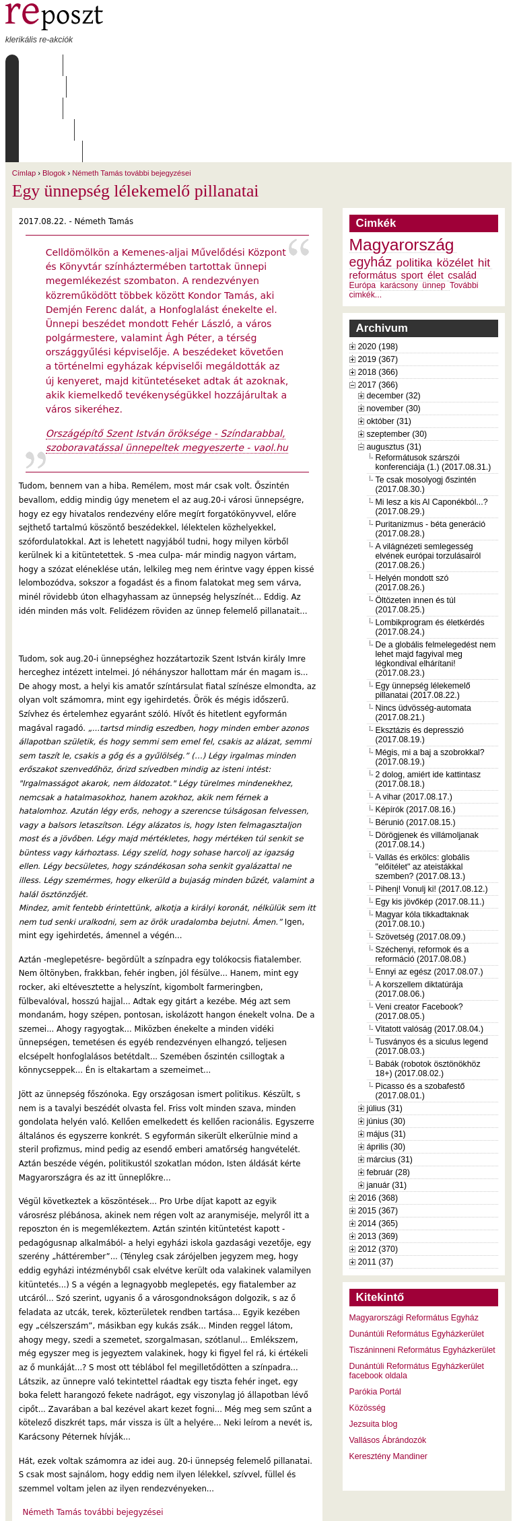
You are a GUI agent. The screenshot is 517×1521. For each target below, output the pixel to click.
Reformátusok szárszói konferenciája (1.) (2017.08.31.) (433, 376)
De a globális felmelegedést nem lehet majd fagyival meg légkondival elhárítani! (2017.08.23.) (436, 573)
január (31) (387, 1099)
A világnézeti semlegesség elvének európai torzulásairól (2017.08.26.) (428, 470)
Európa (362, 199)
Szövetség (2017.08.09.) (421, 850)
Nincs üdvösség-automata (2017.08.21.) (423, 626)
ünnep (433, 199)
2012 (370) (378, 1163)
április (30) (386, 1060)
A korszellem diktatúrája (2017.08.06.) (419, 903)
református (373, 189)
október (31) (389, 335)
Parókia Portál (375, 1305)
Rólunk (90, 65)
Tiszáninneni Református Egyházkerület (422, 1264)
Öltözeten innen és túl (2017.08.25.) (416, 518)
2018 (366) (378, 286)
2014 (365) (378, 1137)
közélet (455, 176)
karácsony (399, 199)
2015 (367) (378, 1124)
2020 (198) (378, 260)
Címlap (37, 65)
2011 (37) (376, 1175)
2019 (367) (378, 273)
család (462, 189)
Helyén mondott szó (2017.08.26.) (412, 496)
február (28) (388, 1086)
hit (484, 176)
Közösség (367, 1322)
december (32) (394, 309)
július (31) (385, 1022)
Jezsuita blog (373, 1338)
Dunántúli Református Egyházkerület (417, 1247)
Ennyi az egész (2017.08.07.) (429, 885)
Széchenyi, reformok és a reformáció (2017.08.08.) (422, 868)
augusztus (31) (394, 360)
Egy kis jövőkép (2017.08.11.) (430, 815)
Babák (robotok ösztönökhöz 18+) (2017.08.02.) (428, 982)
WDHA (486, 1502)
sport (412, 189)
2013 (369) (378, 1150)
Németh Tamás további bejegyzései (131, 87)
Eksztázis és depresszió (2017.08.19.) (420, 648)
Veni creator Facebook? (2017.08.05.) (419, 925)
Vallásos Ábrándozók (388, 1354)
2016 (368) (378, 1112)
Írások (143, 65)
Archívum (200, 65)
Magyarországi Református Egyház (414, 1231)
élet (435, 189)
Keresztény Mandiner (388, 1370)
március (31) (390, 1073)
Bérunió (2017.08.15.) (416, 736)
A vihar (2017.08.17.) (414, 710)
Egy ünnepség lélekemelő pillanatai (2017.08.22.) (423, 604)
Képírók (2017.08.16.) (416, 723)
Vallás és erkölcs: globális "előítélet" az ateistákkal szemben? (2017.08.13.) (423, 781)
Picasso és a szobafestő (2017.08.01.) (420, 1004)
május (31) (386, 1048)
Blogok (53, 87)
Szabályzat (266, 65)
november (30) (394, 322)
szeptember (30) (397, 348)
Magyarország (401, 158)
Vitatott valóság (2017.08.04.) (430, 943)
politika (415, 176)
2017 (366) (378, 299)
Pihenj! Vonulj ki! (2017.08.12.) (432, 803)
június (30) (386, 1035)
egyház (370, 175)
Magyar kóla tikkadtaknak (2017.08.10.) (422, 833)
